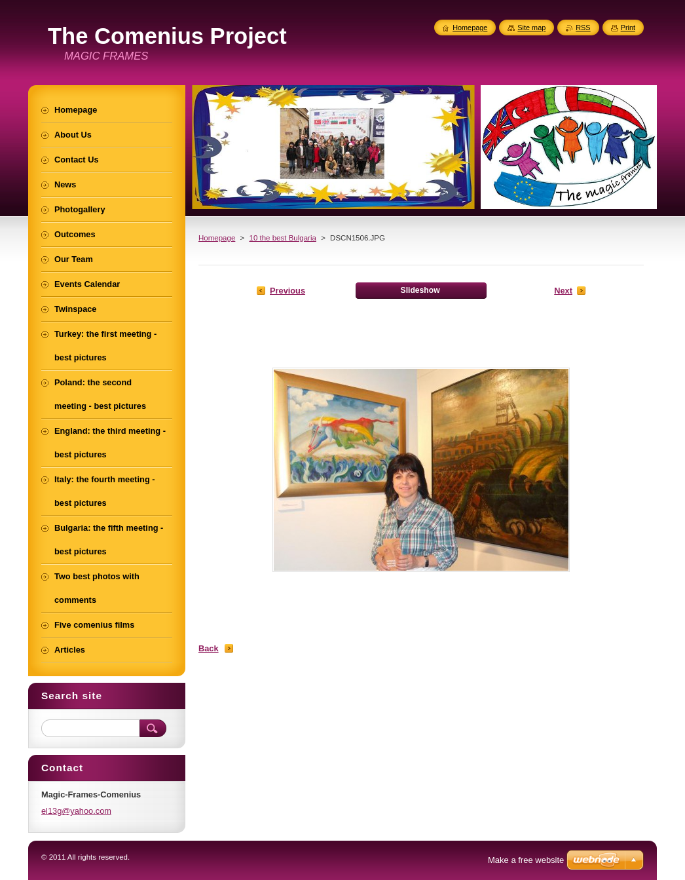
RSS (583, 27)
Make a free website (526, 860)
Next (563, 291)
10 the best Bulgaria (282, 238)
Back (208, 648)
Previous (287, 291)
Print (628, 27)
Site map (531, 27)
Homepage (216, 238)
